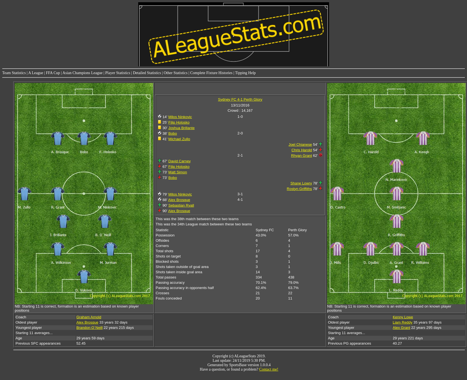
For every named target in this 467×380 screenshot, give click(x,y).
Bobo (172, 133)
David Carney (179, 161)
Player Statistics (117, 73)
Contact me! (268, 369)
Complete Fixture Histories (211, 73)
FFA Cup (53, 73)
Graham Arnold (88, 317)
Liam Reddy (402, 322)
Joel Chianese (300, 144)
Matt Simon (177, 172)
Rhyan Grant (301, 155)
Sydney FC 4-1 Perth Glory (240, 99)
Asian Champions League (83, 73)
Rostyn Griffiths (299, 189)
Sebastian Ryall (181, 205)
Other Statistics (176, 73)
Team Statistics (14, 73)
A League (35, 73)
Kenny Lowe (403, 317)
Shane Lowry (301, 183)
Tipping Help (245, 73)
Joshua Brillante (181, 128)
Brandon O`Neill (89, 328)
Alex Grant (401, 328)
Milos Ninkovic (180, 117)
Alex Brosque (179, 200)
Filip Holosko (178, 122)
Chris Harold (301, 150)
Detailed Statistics (147, 73)
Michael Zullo (179, 139)
